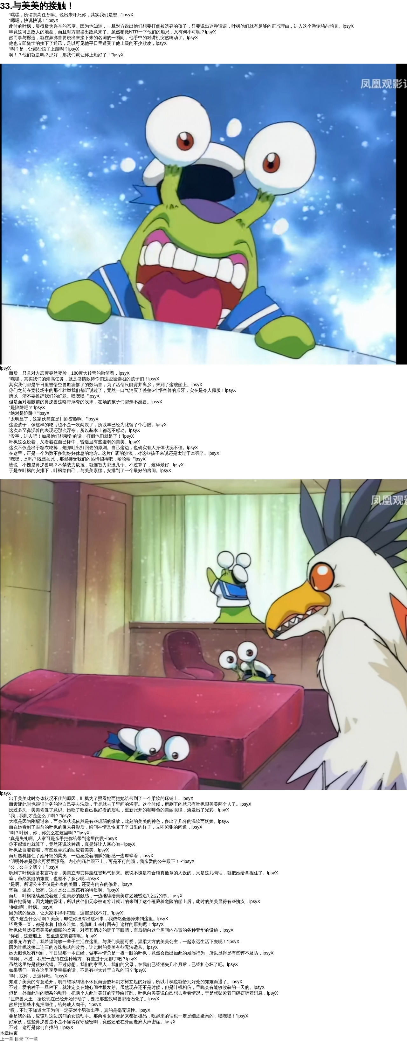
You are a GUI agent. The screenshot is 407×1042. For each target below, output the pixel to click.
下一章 (31, 1038)
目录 (19, 1038)
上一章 (6, 1038)
